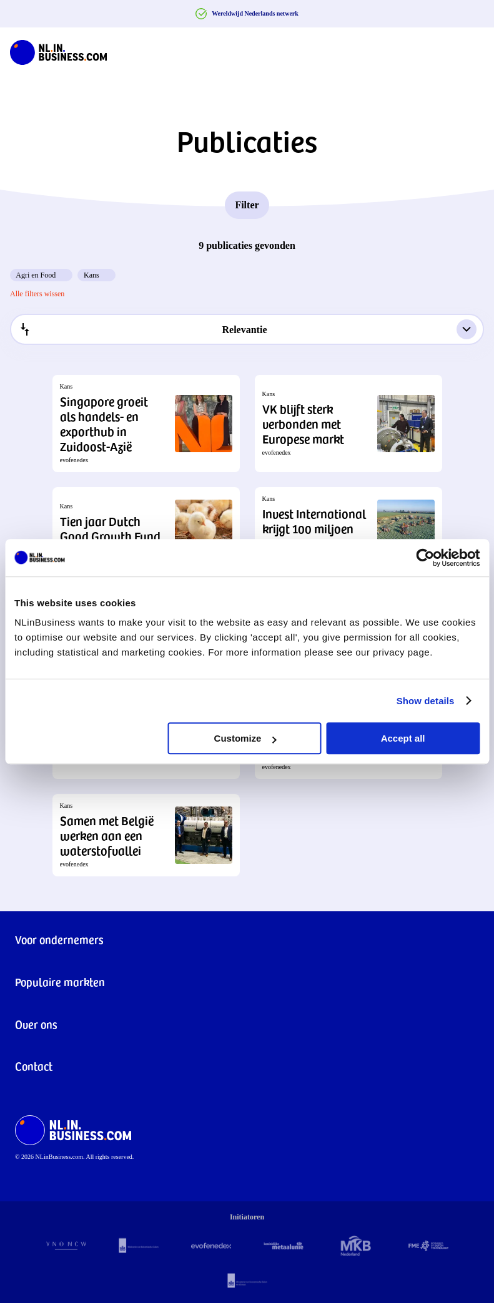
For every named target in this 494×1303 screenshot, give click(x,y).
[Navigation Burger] (474, 50)
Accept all (403, 738)
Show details (426, 700)
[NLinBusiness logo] (58, 49)
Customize (245, 738)
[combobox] (247, 329)
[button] (146, 423)
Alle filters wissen (37, 293)
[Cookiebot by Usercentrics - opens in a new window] (425, 557)
